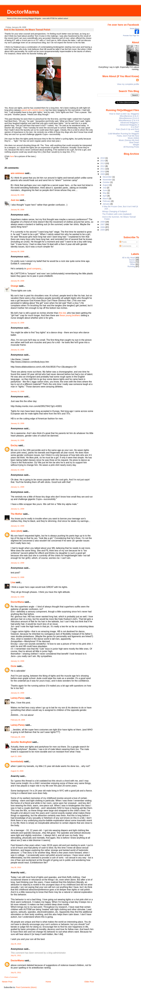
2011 (102, 169)
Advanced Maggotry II (129, 125)
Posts (123, 242)
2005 (102, 230)
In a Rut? (135, 127)
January (106, 204)
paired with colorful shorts (32, 110)
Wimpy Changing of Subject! (114, 211)
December (107, 177)
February (107, 201)
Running (131, 266)
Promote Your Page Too (131, 35)
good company (34, 268)
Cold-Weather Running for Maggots (123, 134)
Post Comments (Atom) (26, 987)
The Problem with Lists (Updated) (116, 214)
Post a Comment (11, 977)
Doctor (132, 260)
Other (132, 264)
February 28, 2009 (18, 720)
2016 (102, 158)
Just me (15, 200)
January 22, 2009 (17, 693)
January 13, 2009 (17, 597)
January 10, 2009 (17, 323)
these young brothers (70, 315)
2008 (102, 222)
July (105, 188)
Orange (14, 286)
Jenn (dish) (16, 531)
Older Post (89, 982)
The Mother (16, 514)
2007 (102, 224)
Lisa (13, 582)
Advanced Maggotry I (129, 123)
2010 (102, 171)
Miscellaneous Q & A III (129, 120)
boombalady (17, 761)
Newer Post (7, 982)
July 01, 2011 (16, 955)
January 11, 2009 (17, 487)
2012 (102, 166)
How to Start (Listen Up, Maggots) (124, 114)
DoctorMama (23, 12)
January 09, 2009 (17, 195)
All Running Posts (131, 147)
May (105, 193)
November (107, 180)
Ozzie (13, 666)
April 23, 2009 (16, 756)
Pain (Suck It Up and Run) (127, 129)
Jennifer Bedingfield (21, 742)
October (106, 182)
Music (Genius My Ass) (129, 140)
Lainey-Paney (18, 698)
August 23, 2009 (17, 771)
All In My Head (128, 258)
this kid (62, 313)
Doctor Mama (134, 28)
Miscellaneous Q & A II (129, 118)
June (105, 190)
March (106, 198)
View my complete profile (128, 84)
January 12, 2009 (17, 526)
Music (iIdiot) (133, 138)
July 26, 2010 (16, 867)
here (12, 156)
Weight (136, 145)
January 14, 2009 (17, 661)
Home (48, 982)
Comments (125, 246)
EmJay (14, 445)
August (106, 185)
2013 (102, 163)
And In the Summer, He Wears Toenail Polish (27, 30)
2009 (102, 174)
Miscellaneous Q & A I (129, 116)
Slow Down (134, 142)
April (105, 196)
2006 (102, 227)
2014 (102, 161)
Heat (137, 131)
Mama (132, 262)
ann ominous (17, 173)
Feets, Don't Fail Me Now (128, 136)
